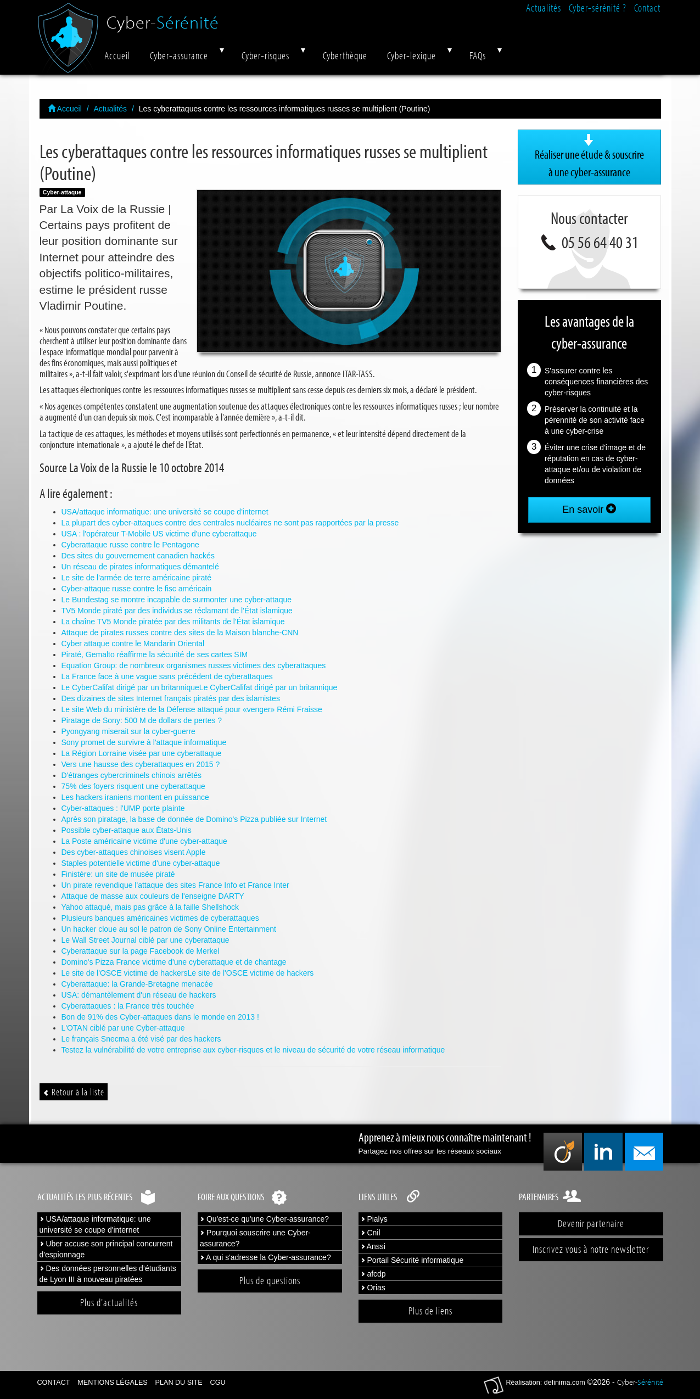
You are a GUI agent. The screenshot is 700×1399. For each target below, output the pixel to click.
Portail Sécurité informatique (412, 1260)
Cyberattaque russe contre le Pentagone (130, 544)
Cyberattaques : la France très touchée (127, 1005)
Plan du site (179, 1382)
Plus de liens (430, 1310)
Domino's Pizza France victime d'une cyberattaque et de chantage (174, 962)
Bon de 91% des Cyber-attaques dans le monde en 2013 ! (160, 1016)
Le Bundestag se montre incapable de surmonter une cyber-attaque (176, 599)
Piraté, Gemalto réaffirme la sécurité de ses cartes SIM (154, 654)
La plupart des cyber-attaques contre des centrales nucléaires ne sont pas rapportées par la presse (230, 522)
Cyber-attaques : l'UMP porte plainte (123, 808)
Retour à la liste (73, 1091)
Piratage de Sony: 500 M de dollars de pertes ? (141, 720)
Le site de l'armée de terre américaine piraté (136, 577)
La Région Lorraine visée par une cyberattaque (141, 753)
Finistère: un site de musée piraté (118, 874)
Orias (373, 1287)
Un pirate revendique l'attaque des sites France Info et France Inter (175, 885)
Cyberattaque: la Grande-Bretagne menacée (137, 984)
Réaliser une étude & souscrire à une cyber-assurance (589, 156)
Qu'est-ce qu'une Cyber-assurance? (264, 1219)
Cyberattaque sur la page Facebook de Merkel (140, 951)
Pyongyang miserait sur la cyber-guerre (128, 731)
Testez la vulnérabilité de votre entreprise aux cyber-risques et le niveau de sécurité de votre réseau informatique (253, 1049)
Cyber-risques (265, 55)
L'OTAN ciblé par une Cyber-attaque (123, 1027)
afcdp (373, 1273)
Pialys (374, 1219)
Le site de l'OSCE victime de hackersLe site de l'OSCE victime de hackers (187, 973)
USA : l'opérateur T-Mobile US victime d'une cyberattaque (159, 533)
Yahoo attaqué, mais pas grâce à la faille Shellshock (150, 907)
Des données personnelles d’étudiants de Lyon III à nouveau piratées (108, 1274)
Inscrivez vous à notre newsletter (591, 1249)
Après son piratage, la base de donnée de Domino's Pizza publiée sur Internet (194, 819)
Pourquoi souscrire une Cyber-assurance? (255, 1238)
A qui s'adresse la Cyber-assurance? (265, 1257)
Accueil (117, 55)
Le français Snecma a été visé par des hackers (141, 1038)
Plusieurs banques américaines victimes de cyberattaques (160, 918)
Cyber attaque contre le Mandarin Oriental (133, 643)
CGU (218, 1382)
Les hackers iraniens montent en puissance (135, 797)
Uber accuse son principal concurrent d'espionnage (106, 1249)
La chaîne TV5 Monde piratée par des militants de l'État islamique (173, 621)
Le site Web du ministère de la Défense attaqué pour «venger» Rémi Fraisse (191, 709)
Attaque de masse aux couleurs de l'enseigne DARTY (152, 896)
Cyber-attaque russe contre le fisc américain (136, 588)
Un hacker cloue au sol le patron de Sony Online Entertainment (168, 929)
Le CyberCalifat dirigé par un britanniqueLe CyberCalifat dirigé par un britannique (199, 687)
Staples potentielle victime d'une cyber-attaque (140, 863)
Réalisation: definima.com (545, 1382)
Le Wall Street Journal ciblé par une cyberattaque (145, 940)
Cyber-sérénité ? (597, 7)
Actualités (543, 7)
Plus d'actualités (109, 1302)
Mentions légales (112, 1382)
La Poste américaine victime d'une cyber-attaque (144, 841)
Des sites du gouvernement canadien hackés (138, 555)
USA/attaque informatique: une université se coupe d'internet (164, 511)
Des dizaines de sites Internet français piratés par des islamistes (170, 698)
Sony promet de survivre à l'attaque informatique (144, 742)
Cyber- (163, 18)
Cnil (370, 1232)
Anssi (373, 1246)
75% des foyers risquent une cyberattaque (133, 786)
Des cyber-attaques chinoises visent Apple (133, 852)
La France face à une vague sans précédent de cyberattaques (167, 676)
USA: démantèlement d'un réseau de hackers (138, 995)
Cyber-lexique (411, 55)
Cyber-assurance (179, 55)
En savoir (589, 509)
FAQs (477, 55)
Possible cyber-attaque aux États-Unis (126, 830)
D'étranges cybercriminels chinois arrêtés (131, 775)
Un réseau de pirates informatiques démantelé (140, 566)
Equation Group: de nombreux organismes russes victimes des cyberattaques (193, 665)
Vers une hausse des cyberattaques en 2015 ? (140, 764)
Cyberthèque (345, 55)
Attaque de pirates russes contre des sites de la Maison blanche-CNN (180, 632)
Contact (647, 7)
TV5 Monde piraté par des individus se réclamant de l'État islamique (177, 610)
